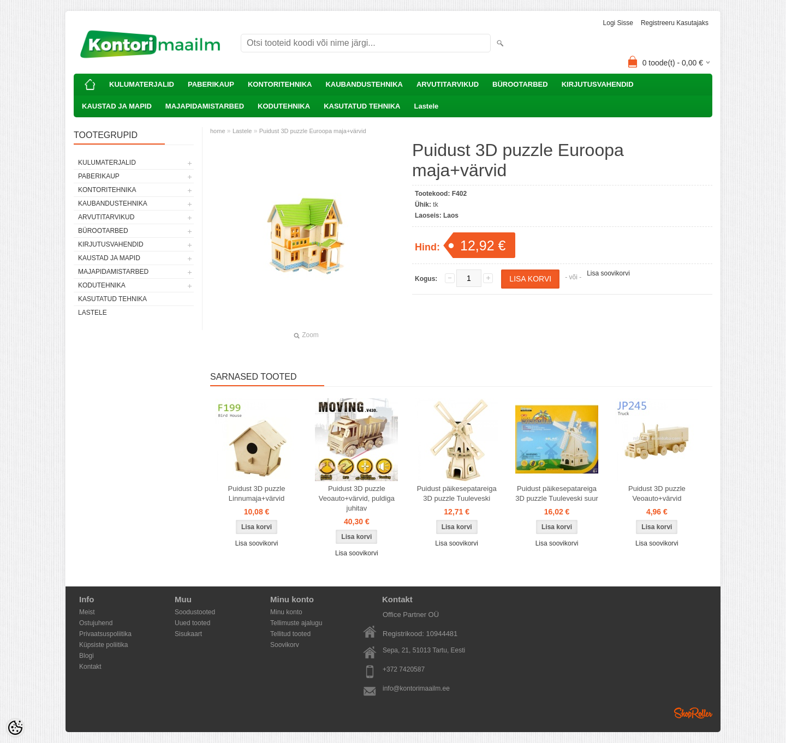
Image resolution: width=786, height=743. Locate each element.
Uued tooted (192, 623)
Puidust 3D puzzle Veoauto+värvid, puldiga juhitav (357, 498)
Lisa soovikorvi (608, 273)
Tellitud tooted (290, 634)
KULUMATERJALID (141, 84)
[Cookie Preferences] (15, 728)
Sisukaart (188, 634)
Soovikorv (284, 645)
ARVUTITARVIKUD (447, 84)
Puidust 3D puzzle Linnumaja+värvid (256, 493)
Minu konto (286, 612)
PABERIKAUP (211, 84)
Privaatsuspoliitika (105, 634)
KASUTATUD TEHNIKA (362, 106)
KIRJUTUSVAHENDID (598, 84)
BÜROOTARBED (520, 84)
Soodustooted (195, 612)
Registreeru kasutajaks (674, 23)
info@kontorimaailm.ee (416, 688)
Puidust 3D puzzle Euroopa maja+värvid (312, 131)
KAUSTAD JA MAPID (117, 106)
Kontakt (90, 666)
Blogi (86, 656)
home (217, 131)
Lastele (426, 106)
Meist (87, 612)
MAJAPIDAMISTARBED (204, 106)
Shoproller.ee (693, 713)
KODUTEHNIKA (284, 106)
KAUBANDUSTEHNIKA (364, 84)
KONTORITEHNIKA (280, 84)
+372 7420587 (404, 669)
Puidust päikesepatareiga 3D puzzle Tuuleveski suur (556, 493)
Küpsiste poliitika (103, 645)
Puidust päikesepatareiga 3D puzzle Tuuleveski (457, 493)
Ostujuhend (95, 623)
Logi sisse (618, 23)
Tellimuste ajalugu (296, 623)
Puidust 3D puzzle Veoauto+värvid (657, 493)
